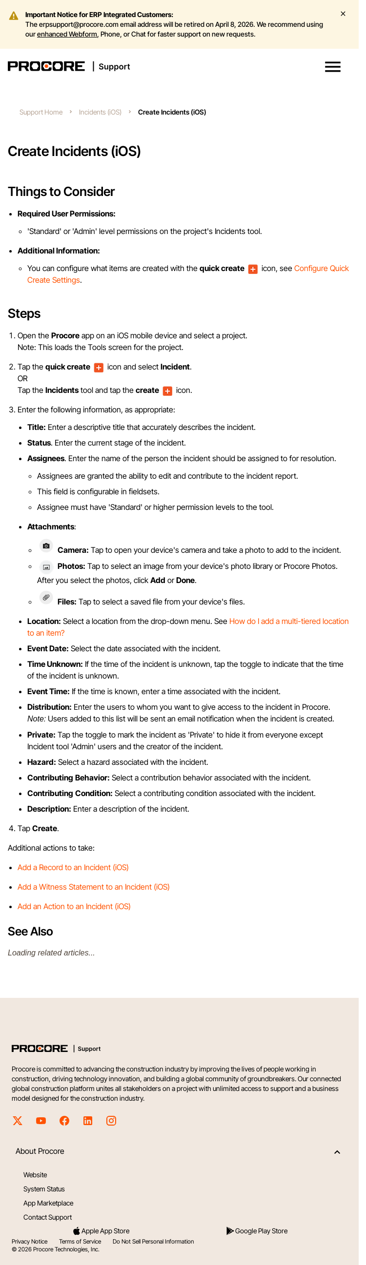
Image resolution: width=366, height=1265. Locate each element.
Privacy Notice (29, 1241)
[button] (333, 67)
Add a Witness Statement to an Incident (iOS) (94, 887)
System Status (44, 1189)
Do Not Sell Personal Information (153, 1241)
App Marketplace (48, 1203)
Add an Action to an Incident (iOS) (74, 906)
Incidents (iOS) (100, 112)
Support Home (41, 112)
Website (35, 1174)
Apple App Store (100, 1231)
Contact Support (47, 1217)
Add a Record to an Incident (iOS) (73, 867)
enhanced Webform (67, 34)
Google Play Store (256, 1231)
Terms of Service (80, 1241)
